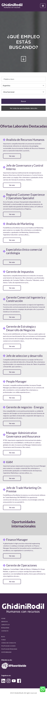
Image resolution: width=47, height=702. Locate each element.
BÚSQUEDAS (5, 628)
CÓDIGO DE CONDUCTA (8, 643)
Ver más (12, 156)
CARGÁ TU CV (5, 624)
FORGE (3, 640)
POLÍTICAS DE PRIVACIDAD (9, 649)
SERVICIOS (4, 621)
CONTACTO (4, 631)
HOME (3, 618)
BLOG (3, 636)
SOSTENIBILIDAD (6, 652)
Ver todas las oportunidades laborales (23, 108)
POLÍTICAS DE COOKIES (8, 646)
